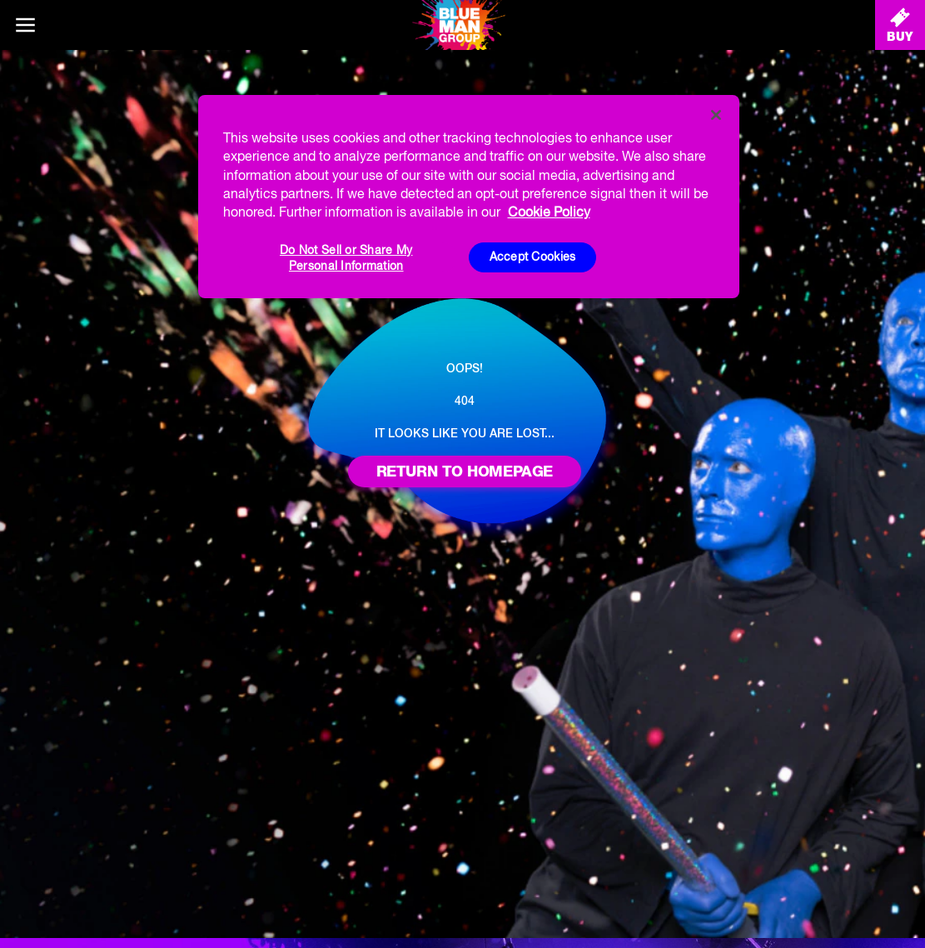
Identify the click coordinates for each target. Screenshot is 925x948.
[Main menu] (25, 25)
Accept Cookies (533, 256)
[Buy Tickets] (900, 25)
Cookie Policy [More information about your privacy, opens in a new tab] (549, 211)
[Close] (716, 115)
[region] (468, 196)
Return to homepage (464, 471)
